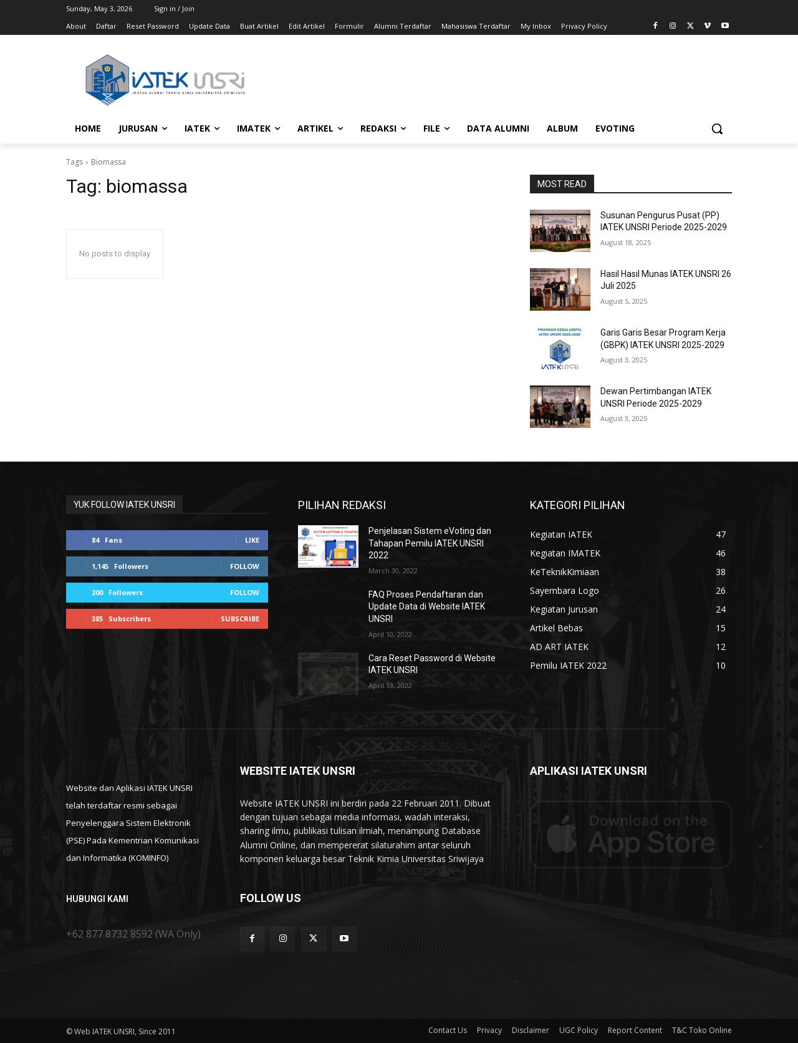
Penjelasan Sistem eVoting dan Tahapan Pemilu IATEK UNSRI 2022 (429, 543)
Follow (244, 566)
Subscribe (240, 618)
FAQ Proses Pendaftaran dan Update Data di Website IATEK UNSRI (426, 606)
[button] (717, 128)
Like (252, 540)
